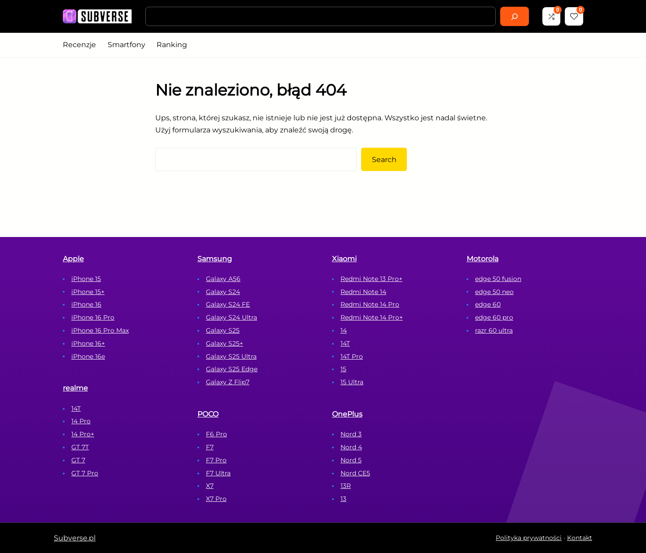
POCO (207, 414)
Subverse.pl (75, 538)
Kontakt (579, 537)
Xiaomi (344, 259)
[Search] (514, 16)
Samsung (214, 259)
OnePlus (347, 414)
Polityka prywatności (529, 537)
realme (75, 388)
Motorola (482, 259)
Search (384, 159)
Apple (73, 259)
